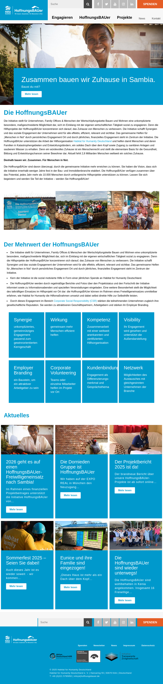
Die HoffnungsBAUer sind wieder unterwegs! (132, 565)
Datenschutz (148, 645)
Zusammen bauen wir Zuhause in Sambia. (88, 79)
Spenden (150, 4)
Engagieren (62, 17)
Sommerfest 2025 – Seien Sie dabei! (26, 560)
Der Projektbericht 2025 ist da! (133, 464)
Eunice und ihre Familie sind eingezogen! (76, 562)
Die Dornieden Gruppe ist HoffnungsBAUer (77, 466)
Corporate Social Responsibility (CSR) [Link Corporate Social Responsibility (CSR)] (75, 301)
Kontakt (156, 18)
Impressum (129, 645)
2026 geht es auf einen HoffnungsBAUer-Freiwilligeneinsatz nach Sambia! (24, 472)
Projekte (124, 17)
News (142, 18)
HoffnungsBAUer (94, 17)
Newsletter (99, 645)
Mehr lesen (31, 94)
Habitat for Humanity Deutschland (93, 141)
